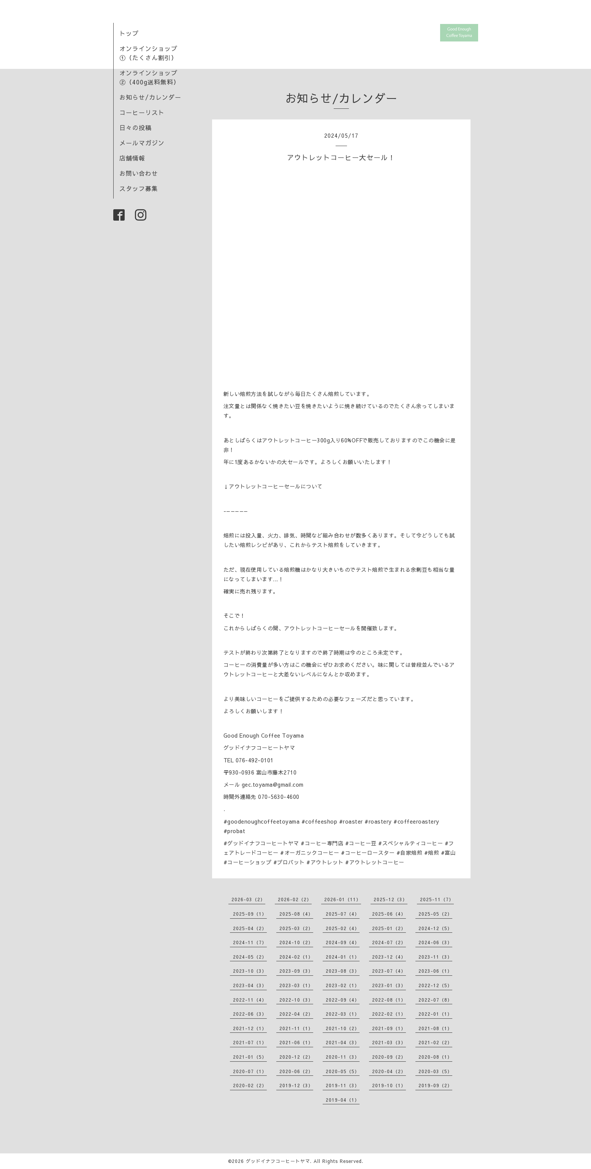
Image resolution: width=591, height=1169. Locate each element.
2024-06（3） (435, 942)
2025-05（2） (435, 914)
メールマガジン (142, 142)
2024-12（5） (435, 928)
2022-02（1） (389, 1014)
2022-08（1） (389, 1000)
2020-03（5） (435, 1071)
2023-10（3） (250, 971)
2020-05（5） (343, 1071)
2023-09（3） (296, 971)
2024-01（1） (343, 957)
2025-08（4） (296, 914)
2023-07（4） (389, 971)
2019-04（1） (343, 1100)
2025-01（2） (389, 928)
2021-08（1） (435, 1028)
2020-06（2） (296, 1071)
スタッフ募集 (138, 188)
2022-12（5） (435, 985)
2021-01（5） (250, 1057)
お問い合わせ (138, 173)
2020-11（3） (343, 1057)
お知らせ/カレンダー (150, 97)
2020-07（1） (250, 1071)
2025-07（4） (343, 914)
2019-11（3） (343, 1085)
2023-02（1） (343, 985)
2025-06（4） (389, 914)
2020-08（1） (435, 1057)
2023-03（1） (296, 985)
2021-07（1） (250, 1042)
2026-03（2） (248, 899)
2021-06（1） (296, 1042)
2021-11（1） (296, 1028)
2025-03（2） (296, 928)
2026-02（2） (295, 899)
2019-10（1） (389, 1085)
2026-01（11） (342, 899)
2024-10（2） (296, 942)
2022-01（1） (435, 1014)
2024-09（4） (343, 942)
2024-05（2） (250, 957)
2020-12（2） (296, 1057)
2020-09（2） (389, 1057)
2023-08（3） (343, 971)
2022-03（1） (343, 1014)
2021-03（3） (389, 1042)
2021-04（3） (343, 1042)
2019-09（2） (435, 1085)
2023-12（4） (389, 957)
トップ (129, 33)
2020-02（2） (250, 1085)
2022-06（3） (250, 1014)
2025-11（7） (437, 899)
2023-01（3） (389, 985)
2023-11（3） (435, 957)
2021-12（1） (250, 1028)
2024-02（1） (296, 957)
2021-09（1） (389, 1028)
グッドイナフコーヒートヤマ (278, 1161)
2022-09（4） (343, 1000)
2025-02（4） (343, 928)
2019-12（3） (296, 1085)
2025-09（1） (250, 914)
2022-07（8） (435, 1000)
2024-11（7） (250, 942)
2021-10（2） (343, 1028)
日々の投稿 (135, 127)
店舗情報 (132, 158)
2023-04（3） (250, 985)
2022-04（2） (296, 1014)
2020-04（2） (389, 1071)
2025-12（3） (390, 899)
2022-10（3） (296, 1000)
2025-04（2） (250, 928)
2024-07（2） (389, 942)
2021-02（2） (435, 1042)
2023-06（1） (435, 971)
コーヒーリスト (142, 112)
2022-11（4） (250, 1000)
